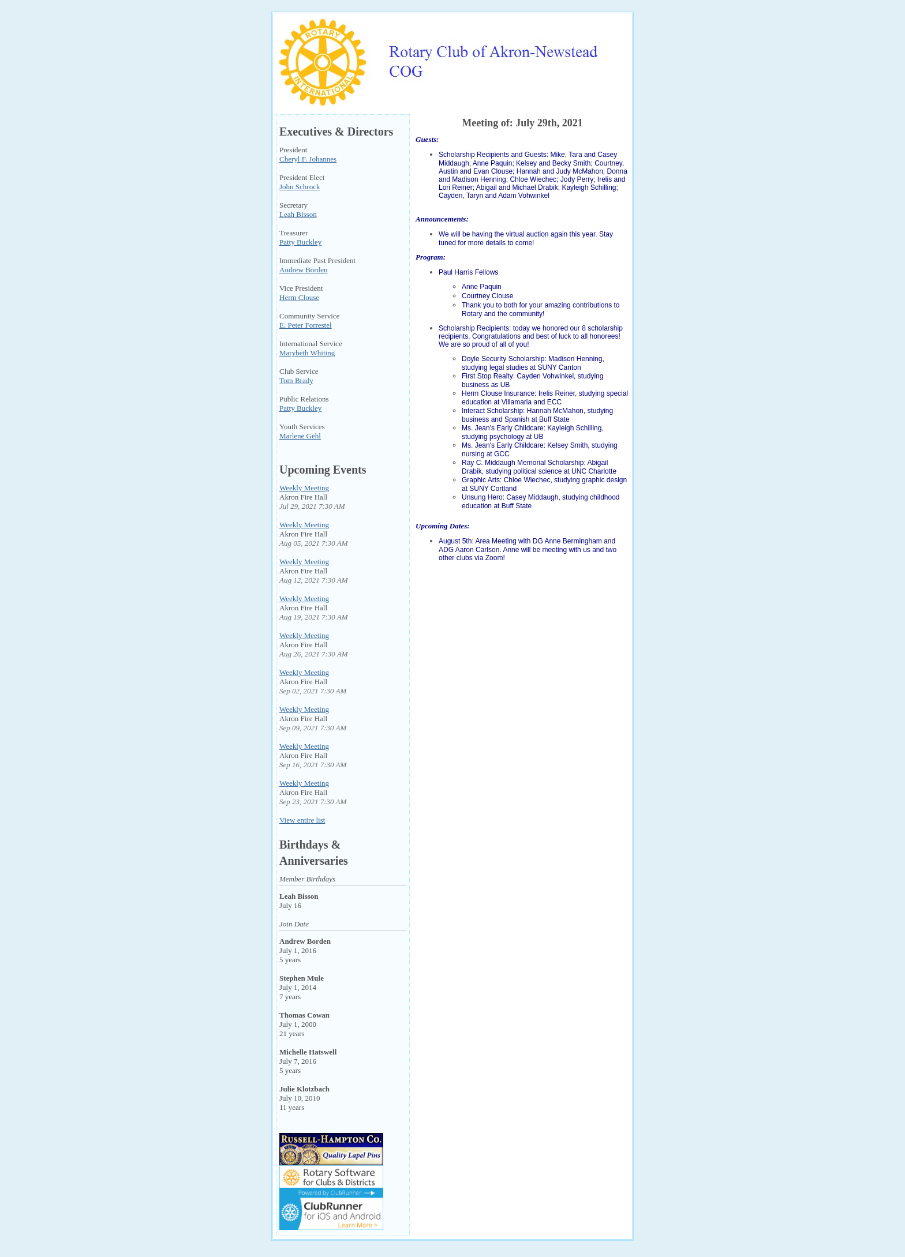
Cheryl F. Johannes (307, 159)
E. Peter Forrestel (305, 325)
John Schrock (299, 186)
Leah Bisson (298, 214)
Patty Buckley (300, 242)
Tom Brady (296, 380)
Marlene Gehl (300, 435)
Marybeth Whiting (307, 352)
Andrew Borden (303, 269)
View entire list (302, 820)
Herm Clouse (299, 297)
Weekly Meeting (304, 487)
